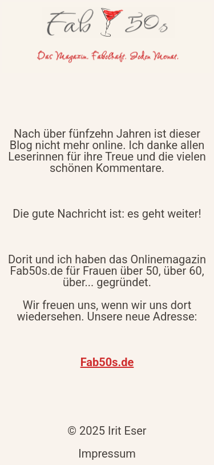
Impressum (107, 453)
